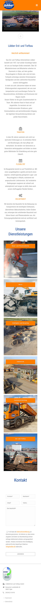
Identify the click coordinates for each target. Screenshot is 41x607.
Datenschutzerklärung (23, 532)
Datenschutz (8, 601)
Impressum (8, 598)
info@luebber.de (10, 547)
